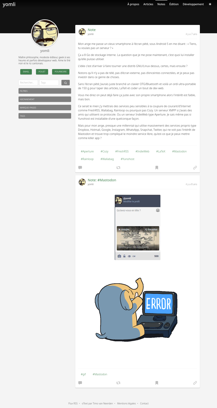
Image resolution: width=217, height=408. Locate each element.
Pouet (42, 71)
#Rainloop (87, 159)
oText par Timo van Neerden (97, 403)
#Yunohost (127, 159)
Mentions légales (126, 403)
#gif (83, 374)
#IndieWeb (142, 151)
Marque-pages (28, 107)
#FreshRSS (122, 151)
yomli (9, 4)
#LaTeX (160, 151)
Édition (174, 4)
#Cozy (104, 151)
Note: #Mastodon (102, 180)
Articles (148, 4)
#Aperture (87, 151)
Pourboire (61, 71)
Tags (22, 116)
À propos (133, 4)
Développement (193, 4)
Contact (144, 403)
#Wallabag (107, 159)
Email (26, 71)
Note (92, 29)
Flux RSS (73, 403)
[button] (80, 167)
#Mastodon (179, 151)
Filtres (24, 91)
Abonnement (27, 99)
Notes (161, 4)
